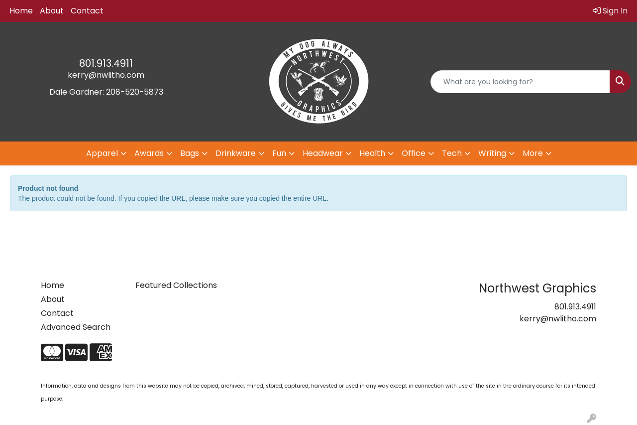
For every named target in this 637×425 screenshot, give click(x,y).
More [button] (533, 153)
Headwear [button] (323, 153)
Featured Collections (176, 285)
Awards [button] (149, 153)
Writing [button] (492, 153)
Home (21, 10)
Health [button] (372, 153)
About (52, 10)
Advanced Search (75, 327)
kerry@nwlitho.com (106, 75)
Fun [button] (279, 153)
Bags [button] (189, 153)
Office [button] (413, 153)
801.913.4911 (106, 63)
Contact (87, 10)
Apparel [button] (102, 153)
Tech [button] (452, 153)
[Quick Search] (520, 81)
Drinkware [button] (235, 153)
